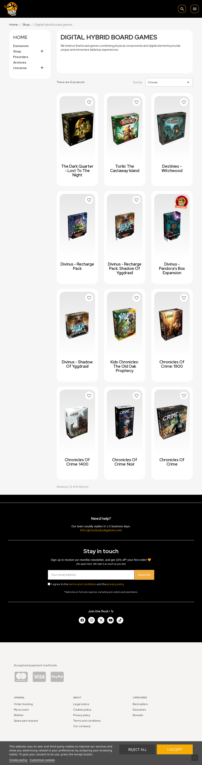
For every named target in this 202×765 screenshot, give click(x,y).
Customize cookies (42, 760)
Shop (17, 51)
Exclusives (21, 46)
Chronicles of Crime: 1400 (77, 462)
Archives (19, 63)
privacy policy (115, 584)
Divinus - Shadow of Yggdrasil (77, 364)
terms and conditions (82, 584)
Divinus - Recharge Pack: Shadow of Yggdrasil (124, 268)
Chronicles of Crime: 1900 (171, 364)
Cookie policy (18, 760)
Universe (20, 68)
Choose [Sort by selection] (169, 82)
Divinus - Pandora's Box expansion (172, 268)
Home (20, 37)
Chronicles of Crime (171, 462)
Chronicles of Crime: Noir (124, 462)
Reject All (137, 749)
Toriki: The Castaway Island (124, 168)
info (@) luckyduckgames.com (101, 530)
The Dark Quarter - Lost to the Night (77, 170)
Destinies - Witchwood (172, 168)
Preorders (20, 57)
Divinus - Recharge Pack (77, 266)
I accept (174, 749)
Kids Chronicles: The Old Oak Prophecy (124, 366)
